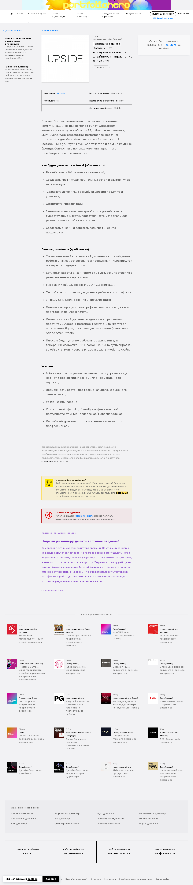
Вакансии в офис (37, 14)
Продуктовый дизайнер (152, 813)
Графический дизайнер (67, 813)
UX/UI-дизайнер (105, 813)
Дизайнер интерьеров (66, 823)
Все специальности (22, 813)
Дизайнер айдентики (108, 823)
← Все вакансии (49, 30)
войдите (171, 45)
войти (181, 13)
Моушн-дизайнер (148, 818)
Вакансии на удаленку (58, 15)
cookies (32, 879)
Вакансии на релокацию (83, 15)
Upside (61, 93)
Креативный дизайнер (23, 818)
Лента (20, 14)
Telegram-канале (84, 516)
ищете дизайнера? (163, 13)
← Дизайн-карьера (12, 30)
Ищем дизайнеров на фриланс (110, 15)
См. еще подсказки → (52, 590)
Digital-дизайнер (148, 823)
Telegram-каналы (134, 14)
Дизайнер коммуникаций (110, 818)
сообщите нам (49, 461)
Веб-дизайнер (62, 818)
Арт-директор (19, 823)
